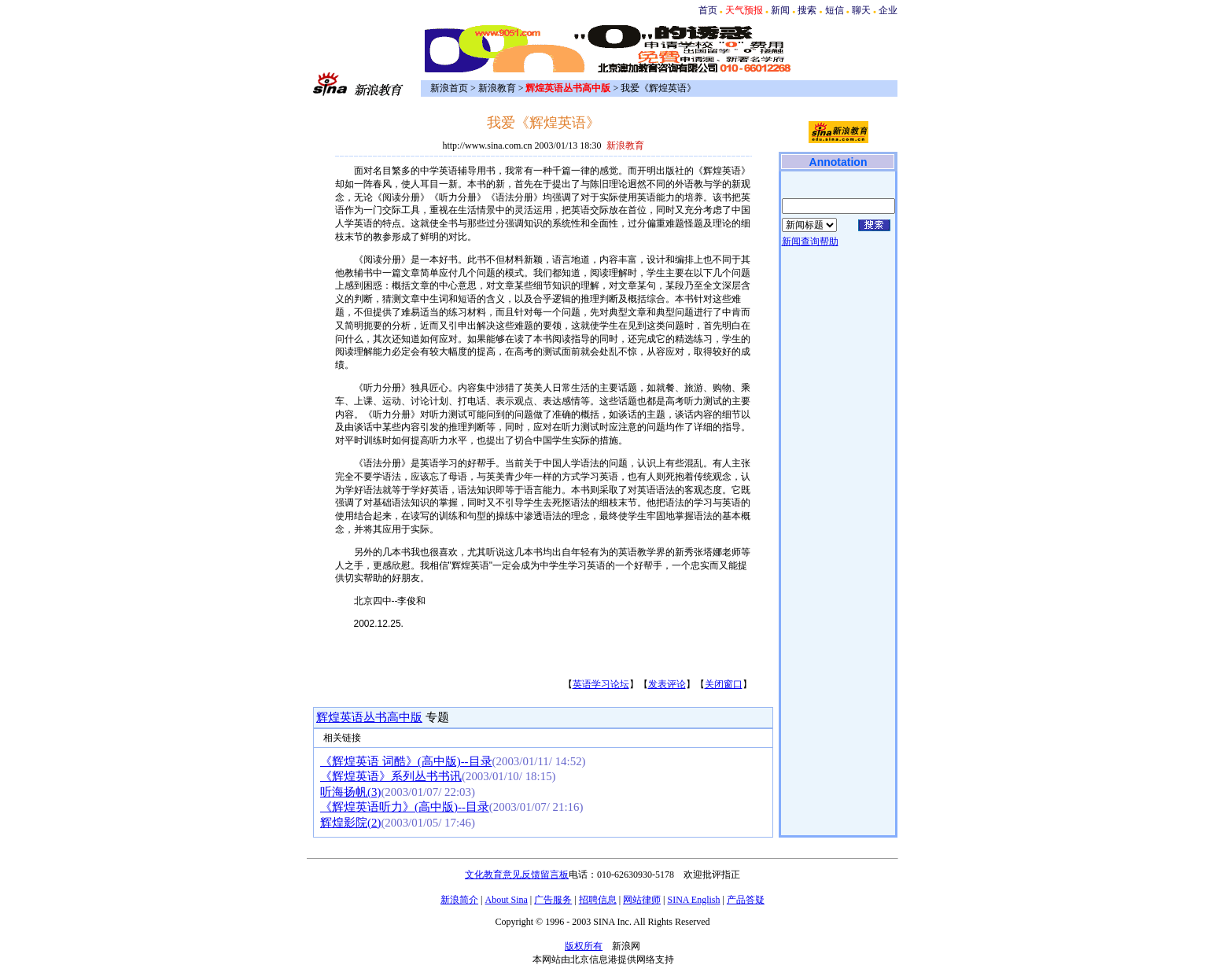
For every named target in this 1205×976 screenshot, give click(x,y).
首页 (707, 10)
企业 (888, 10)
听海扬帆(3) (350, 792)
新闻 (780, 10)
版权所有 (583, 946)
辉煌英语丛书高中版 (369, 717)
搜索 (807, 10)
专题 (435, 717)
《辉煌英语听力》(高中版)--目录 (404, 807)
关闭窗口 (724, 684)
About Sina (506, 899)
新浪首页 (449, 88)
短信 (834, 10)
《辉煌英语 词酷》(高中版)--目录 (406, 761)
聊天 (861, 10)
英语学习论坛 (601, 684)
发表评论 (667, 684)
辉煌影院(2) (350, 822)
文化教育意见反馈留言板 (517, 874)
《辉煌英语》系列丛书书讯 (391, 776)
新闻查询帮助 (810, 241)
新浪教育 (497, 88)
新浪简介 (459, 899)
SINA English (693, 899)
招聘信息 (598, 899)
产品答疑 (746, 899)
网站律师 (642, 899)
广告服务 (553, 899)
